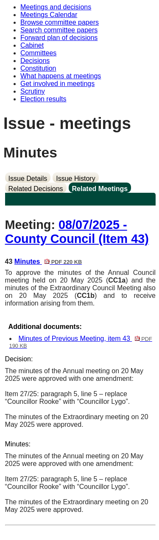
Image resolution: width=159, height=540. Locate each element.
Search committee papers (59, 30)
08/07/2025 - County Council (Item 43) (77, 232)
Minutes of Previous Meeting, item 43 (80, 342)
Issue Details (27, 178)
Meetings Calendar (48, 14)
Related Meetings (100, 188)
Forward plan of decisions (59, 37)
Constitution (38, 68)
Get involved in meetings (57, 83)
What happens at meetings (60, 76)
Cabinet (32, 45)
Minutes (48, 261)
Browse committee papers (59, 22)
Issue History (75, 178)
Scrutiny (32, 91)
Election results (43, 99)
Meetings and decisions (55, 7)
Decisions (35, 60)
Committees (38, 53)
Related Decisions (35, 188)
